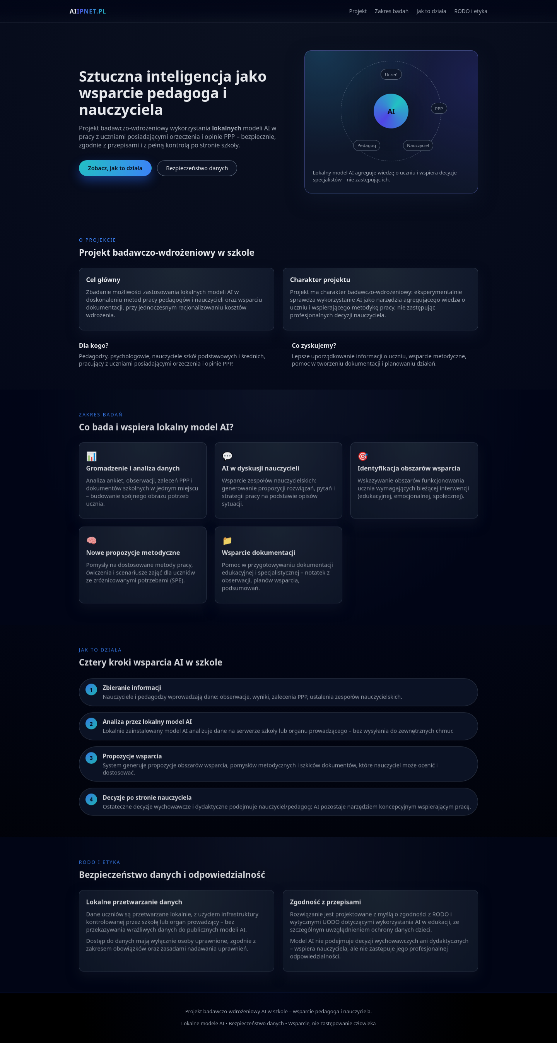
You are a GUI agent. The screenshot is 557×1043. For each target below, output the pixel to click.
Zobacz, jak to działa (115, 169)
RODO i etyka (470, 11)
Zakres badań (391, 11)
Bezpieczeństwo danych (197, 169)
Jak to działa (431, 11)
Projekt (358, 11)
